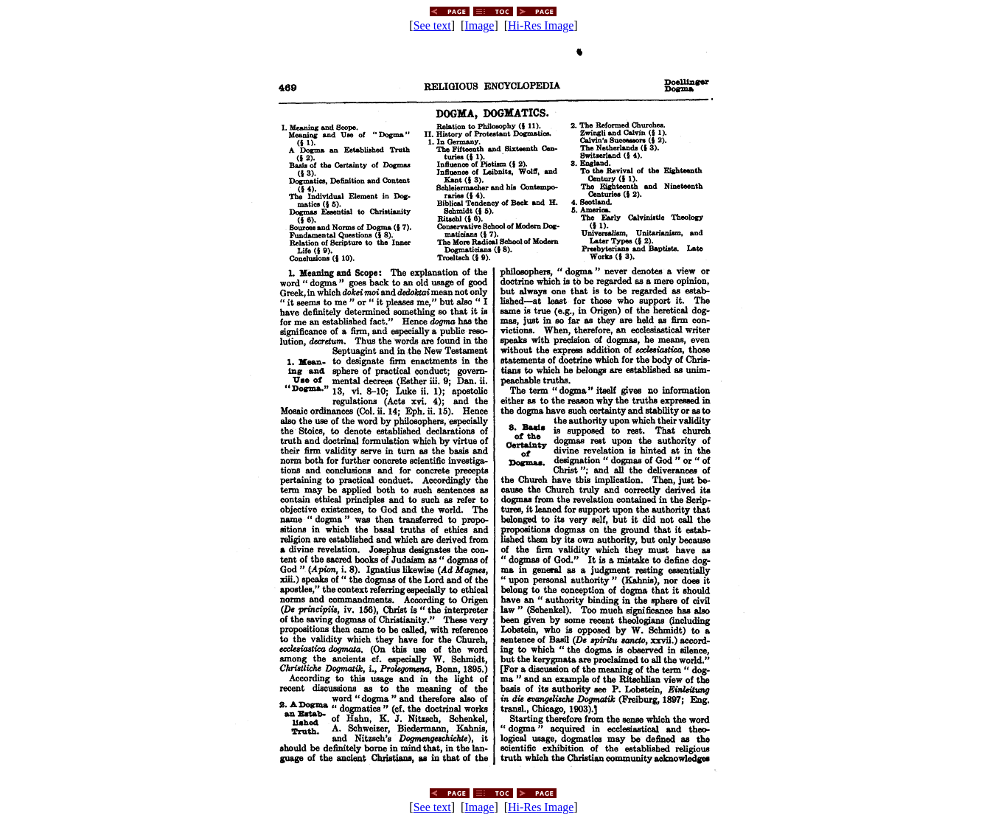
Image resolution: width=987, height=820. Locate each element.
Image (479, 25)
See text (432, 25)
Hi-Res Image (540, 25)
